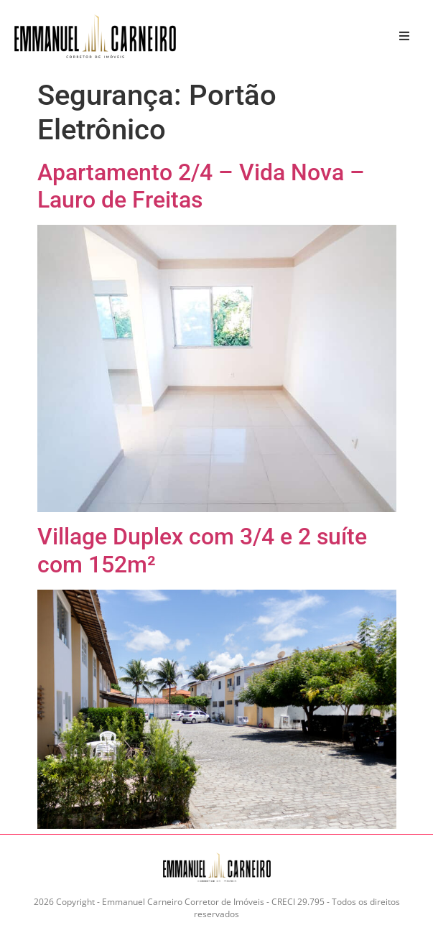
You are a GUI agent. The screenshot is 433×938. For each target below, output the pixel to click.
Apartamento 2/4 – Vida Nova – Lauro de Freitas (201, 186)
